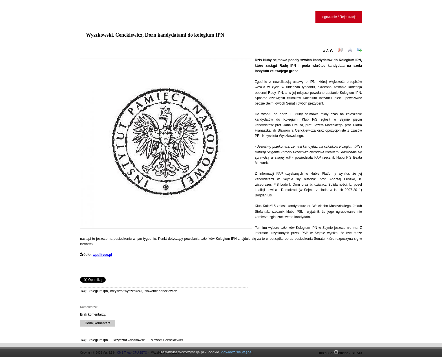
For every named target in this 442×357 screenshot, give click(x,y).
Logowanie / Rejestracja (339, 17)
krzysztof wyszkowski (126, 291)
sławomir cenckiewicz (161, 291)
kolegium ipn (98, 291)
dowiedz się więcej (236, 352)
